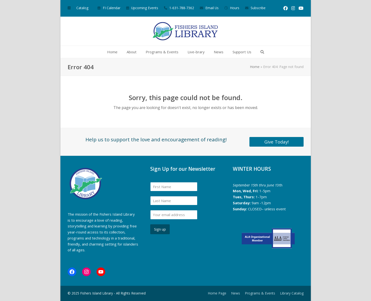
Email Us (212, 8)
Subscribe (258, 8)
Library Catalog (292, 293)
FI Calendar (111, 8)
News (235, 293)
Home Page (217, 293)
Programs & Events (260, 293)
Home (255, 66)
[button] (262, 52)
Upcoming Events (144, 8)
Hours (234, 8)
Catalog (82, 8)
